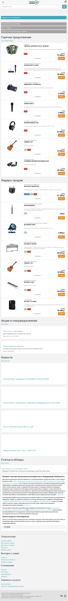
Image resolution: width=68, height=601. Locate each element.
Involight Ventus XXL (31, 186)
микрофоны (22, 510)
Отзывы (4, 570)
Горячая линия (6, 541)
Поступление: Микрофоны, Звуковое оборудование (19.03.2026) (31, 403)
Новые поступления (8, 560)
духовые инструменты (41, 481)
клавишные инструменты (26, 481)
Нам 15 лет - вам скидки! (13, 331)
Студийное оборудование (10, 501)
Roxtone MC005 (29, 205)
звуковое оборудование (44, 501)
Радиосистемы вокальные (32, 63)
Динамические (28, 102)
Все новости (5, 361)
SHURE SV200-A (29, 103)
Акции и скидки (6, 562)
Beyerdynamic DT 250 (31, 123)
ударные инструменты (56, 481)
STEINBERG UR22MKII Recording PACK (36, 161)
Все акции (4, 324)
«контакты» (27, 505)
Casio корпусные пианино (13, 346)
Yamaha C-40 (28, 142)
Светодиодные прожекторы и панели (35, 223)
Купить (61, 58)
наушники (14, 510)
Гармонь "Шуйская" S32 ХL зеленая (36, 46)
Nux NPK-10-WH (29, 282)
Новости (4, 557)
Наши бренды (6, 574)
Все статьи (5, 463)
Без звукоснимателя (30, 140)
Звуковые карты (29, 159)
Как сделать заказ (7, 543)
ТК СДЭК (7, 527)
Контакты (4, 572)
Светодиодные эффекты (31, 83)
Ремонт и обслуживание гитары (12, 586)
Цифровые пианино (30, 242)
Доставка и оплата (8, 545)
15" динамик (28, 300)
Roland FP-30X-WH (30, 244)
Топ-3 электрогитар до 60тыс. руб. (18, 426)
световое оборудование (26, 501)
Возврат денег (6, 550)
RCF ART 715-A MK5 (30, 301)
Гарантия (4, 548)
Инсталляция (5, 584)
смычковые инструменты (10, 483)
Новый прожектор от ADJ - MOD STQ (19, 450)
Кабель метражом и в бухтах (33, 204)
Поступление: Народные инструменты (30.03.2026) (26, 379)
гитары (14, 481)
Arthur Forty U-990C (31, 65)
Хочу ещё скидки (7, 41)
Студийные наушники (31, 121)
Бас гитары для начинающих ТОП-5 (15, 469)
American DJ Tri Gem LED (32, 84)
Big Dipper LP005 (29, 224)
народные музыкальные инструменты (41, 510)
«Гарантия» (60, 494)
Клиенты (4, 576)
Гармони (26, 44)
